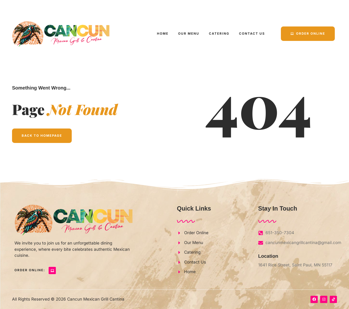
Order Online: (29, 270)
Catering (219, 33)
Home (162, 33)
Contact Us (252, 33)
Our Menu (188, 33)
